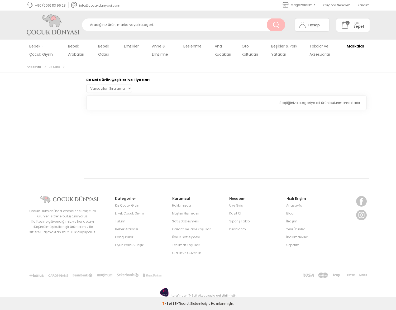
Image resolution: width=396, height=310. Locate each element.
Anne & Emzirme (160, 50)
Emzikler (131, 46)
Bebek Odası (103, 50)
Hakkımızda (181, 205)
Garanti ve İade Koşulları (191, 229)
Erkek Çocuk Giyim (129, 213)
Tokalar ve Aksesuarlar (319, 50)
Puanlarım (237, 229)
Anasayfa (294, 205)
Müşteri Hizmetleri (185, 213)
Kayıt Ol (235, 213)
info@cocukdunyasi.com (95, 5)
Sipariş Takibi (239, 221)
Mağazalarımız (299, 5)
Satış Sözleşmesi (185, 221)
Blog (290, 213)
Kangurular (124, 237)
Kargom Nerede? (336, 5)
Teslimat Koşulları (186, 244)
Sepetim (292, 244)
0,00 (357, 23)
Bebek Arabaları (76, 50)
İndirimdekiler (297, 237)
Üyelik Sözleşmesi (186, 237)
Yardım (364, 5)
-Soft (168, 303)
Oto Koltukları (250, 50)
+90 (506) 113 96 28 (46, 5)
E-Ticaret (182, 303)
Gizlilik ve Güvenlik (186, 252)
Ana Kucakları (223, 50)
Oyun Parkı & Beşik (129, 244)
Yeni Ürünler (295, 229)
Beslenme (192, 46)
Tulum (120, 221)
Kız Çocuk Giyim (128, 205)
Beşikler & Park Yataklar (284, 50)
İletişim (291, 221)
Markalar (355, 46)
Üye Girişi (236, 205)
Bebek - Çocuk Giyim (41, 50)
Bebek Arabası (126, 229)
